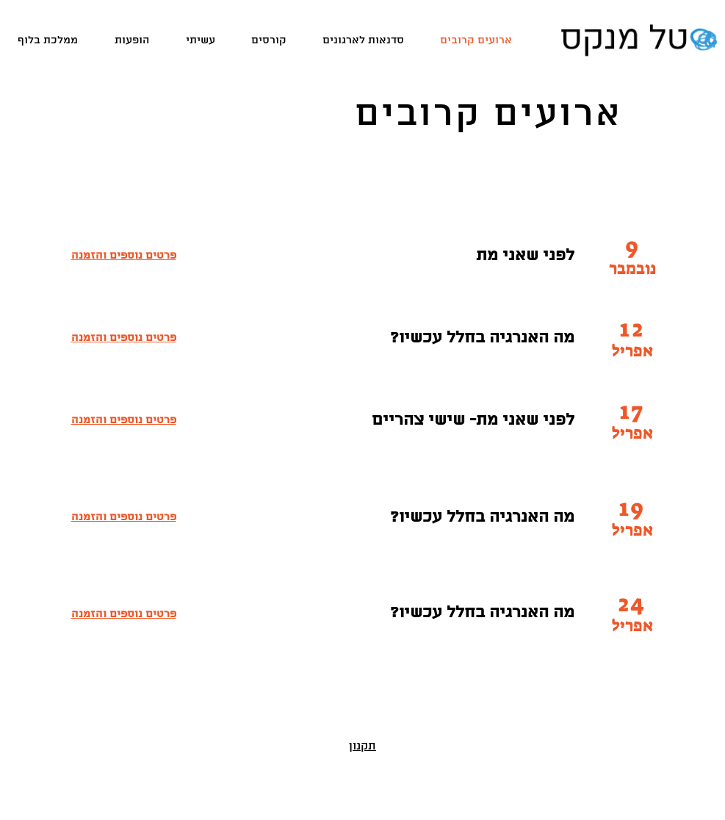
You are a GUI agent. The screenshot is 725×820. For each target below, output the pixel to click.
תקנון (362, 746)
